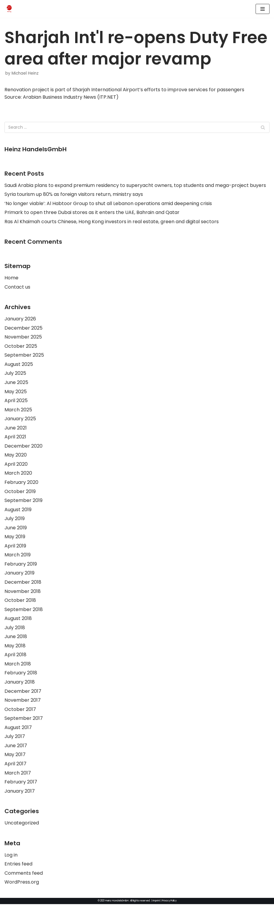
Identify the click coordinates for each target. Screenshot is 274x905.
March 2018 (17, 664)
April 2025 (16, 400)
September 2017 (23, 719)
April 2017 (15, 764)
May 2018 (15, 646)
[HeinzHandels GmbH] (9, 9)
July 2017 (14, 737)
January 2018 (19, 682)
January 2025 (20, 418)
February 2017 (20, 782)
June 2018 (15, 637)
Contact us (17, 287)
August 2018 (18, 619)
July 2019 (14, 519)
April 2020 (16, 464)
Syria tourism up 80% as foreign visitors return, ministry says (73, 194)
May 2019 (14, 537)
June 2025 (16, 382)
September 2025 (24, 355)
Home (11, 278)
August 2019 (18, 509)
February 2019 (20, 564)
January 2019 (19, 573)
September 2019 (23, 501)
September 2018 (23, 610)
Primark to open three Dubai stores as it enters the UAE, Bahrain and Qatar (91, 212)
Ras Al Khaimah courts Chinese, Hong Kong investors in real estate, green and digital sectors (111, 221)
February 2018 (20, 673)
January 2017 (19, 791)
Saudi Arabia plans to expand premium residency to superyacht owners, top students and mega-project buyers (135, 185)
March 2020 (18, 473)
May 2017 (15, 755)
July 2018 (14, 628)
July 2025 (15, 373)
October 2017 (20, 709)
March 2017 (17, 773)
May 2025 (15, 391)
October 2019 (20, 491)
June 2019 (15, 528)
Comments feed (23, 874)
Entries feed (18, 865)
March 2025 (18, 410)
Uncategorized (21, 823)
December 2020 (23, 446)
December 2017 (22, 691)
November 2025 (23, 337)
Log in (11, 855)
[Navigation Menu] (263, 9)
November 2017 (22, 701)
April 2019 (15, 546)
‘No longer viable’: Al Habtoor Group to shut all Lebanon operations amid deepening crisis (108, 203)
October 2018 (20, 600)
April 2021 (15, 437)
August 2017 (18, 728)
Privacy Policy (169, 901)
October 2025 (20, 346)
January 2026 (20, 319)
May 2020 (15, 455)
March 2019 (17, 555)
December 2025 (23, 328)
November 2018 (22, 591)
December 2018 (22, 582)
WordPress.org (21, 883)
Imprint (156, 901)
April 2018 (15, 655)
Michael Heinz (25, 73)
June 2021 (15, 428)
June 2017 (15, 746)
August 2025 (18, 364)
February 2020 (21, 482)
